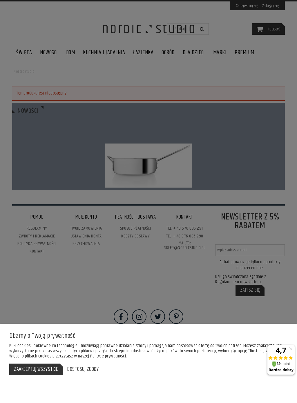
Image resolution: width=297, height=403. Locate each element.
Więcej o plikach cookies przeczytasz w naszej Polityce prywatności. (68, 356)
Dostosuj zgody (83, 369)
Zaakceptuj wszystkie (36, 369)
